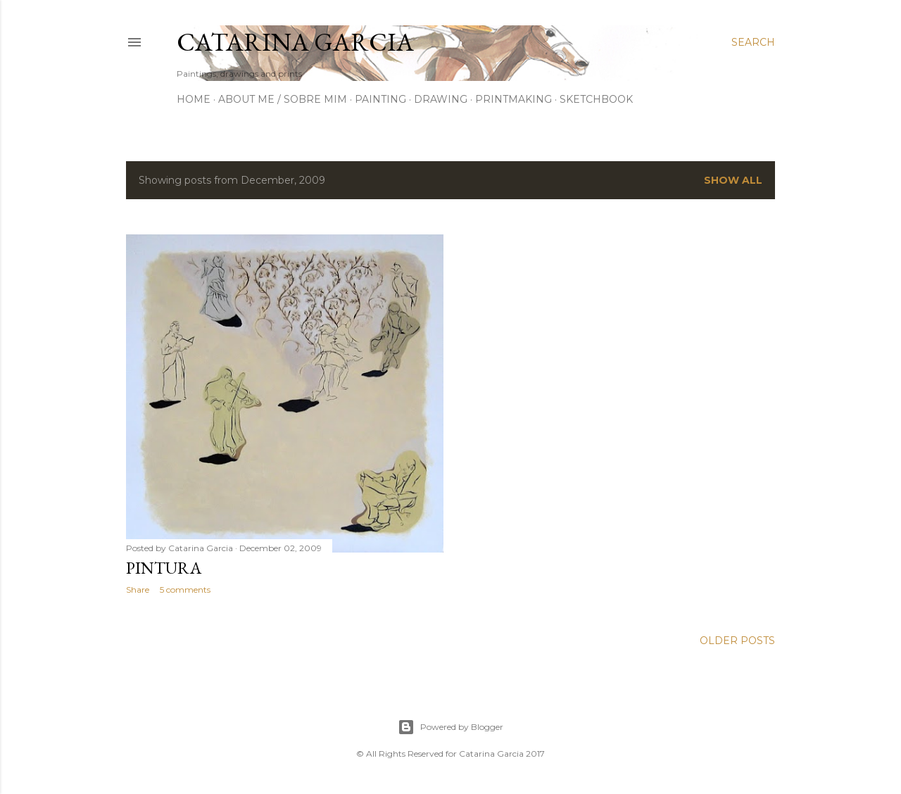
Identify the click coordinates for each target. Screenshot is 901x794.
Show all (733, 180)
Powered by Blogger (450, 727)
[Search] (753, 42)
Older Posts (737, 640)
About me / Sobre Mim (282, 99)
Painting (380, 99)
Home (193, 99)
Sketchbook (596, 99)
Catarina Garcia (295, 41)
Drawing (440, 99)
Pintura (163, 568)
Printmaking (513, 99)
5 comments (185, 589)
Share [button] (137, 589)
